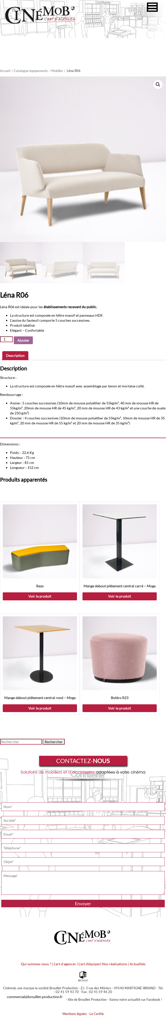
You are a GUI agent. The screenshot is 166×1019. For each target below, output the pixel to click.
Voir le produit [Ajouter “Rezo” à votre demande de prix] (39, 596)
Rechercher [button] (54, 742)
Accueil (5, 71)
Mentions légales (74, 1014)
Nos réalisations (114, 964)
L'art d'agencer (65, 964)
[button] (152, 7)
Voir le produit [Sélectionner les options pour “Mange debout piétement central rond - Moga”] (39, 708)
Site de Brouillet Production (87, 1000)
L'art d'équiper (89, 964)
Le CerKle (97, 1014)
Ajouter (23, 340)
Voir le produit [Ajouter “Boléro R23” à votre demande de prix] (119, 708)
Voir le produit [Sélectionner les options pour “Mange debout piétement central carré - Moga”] (119, 596)
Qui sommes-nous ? (36, 964)
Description (15, 355)
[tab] (15, 355)
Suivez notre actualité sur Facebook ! (135, 1000)
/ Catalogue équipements (30, 71)
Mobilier (57, 71)
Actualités (137, 964)
